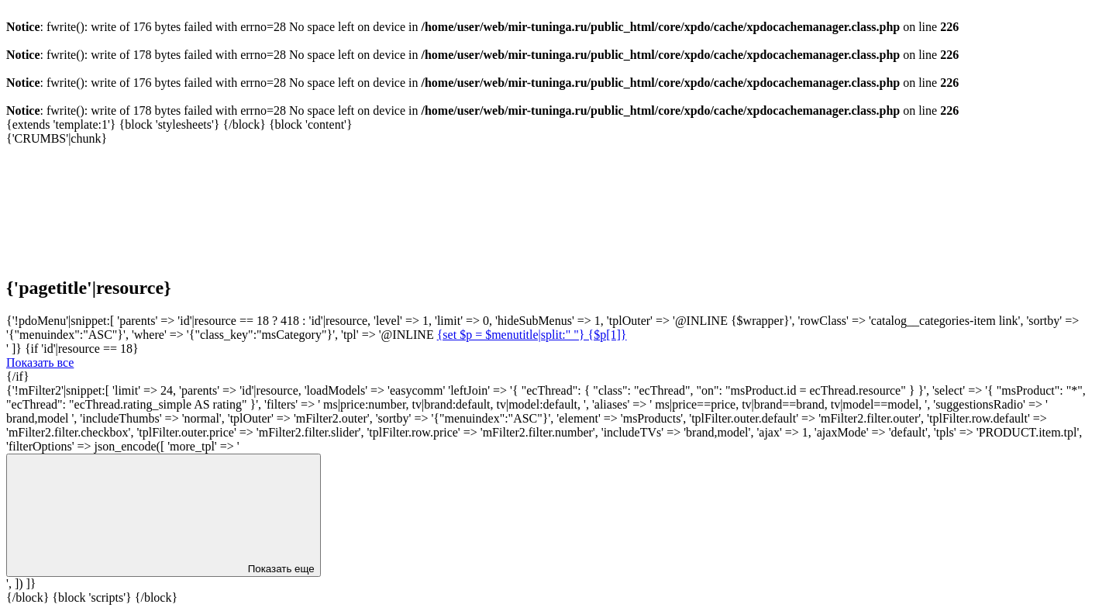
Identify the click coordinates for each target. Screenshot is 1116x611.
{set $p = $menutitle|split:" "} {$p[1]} (532, 334)
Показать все (40, 362)
